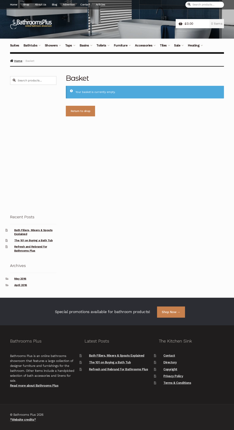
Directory (170, 362)
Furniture (121, 45)
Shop (26, 4)
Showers (51, 45)
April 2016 (20, 285)
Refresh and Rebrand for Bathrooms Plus (118, 369)
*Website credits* (23, 419)
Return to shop (80, 111)
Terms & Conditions (177, 383)
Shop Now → (171, 312)
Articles (100, 4)
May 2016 (20, 278)
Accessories (143, 45)
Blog (54, 4)
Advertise (69, 4)
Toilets (101, 45)
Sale (177, 45)
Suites (14, 45)
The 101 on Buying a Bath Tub (33, 240)
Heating (194, 45)
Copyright (170, 369)
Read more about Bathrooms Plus (34, 385)
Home (13, 4)
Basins (84, 45)
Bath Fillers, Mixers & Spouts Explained (116, 355)
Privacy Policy (173, 376)
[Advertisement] (33, 149)
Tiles (163, 45)
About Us (40, 4)
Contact (85, 4)
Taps (68, 45)
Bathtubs (30, 45)
